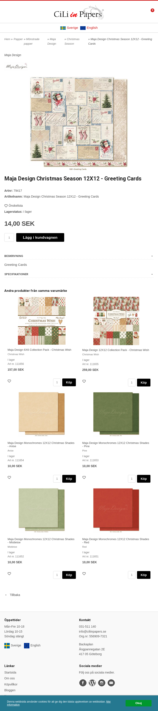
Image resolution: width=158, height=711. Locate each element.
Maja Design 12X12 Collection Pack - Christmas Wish (115, 350)
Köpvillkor (11, 684)
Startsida (10, 672)
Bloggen (9, 690)
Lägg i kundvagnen (40, 237)
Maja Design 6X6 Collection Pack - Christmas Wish (39, 349)
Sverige (69, 28)
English (88, 28)
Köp (69, 382)
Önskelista (13, 205)
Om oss (9, 678)
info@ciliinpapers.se (92, 631)
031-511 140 (87, 626)
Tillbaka (12, 595)
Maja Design (12, 55)
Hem (7, 39)
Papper (18, 39)
